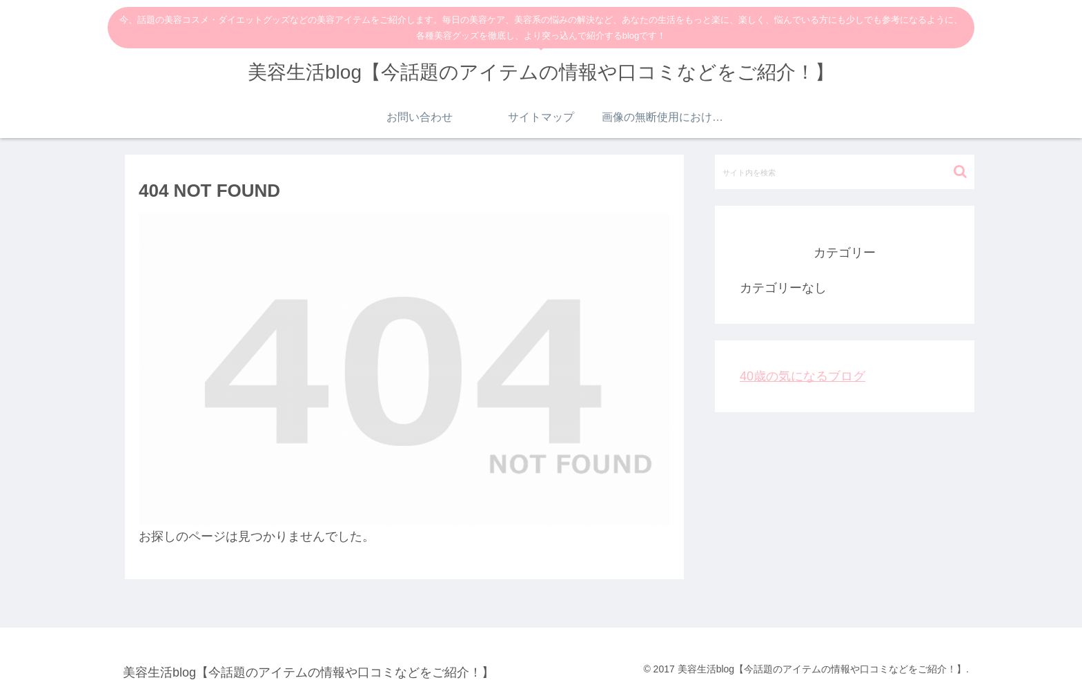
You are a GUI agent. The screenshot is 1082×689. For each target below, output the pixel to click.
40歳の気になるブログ (802, 376)
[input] (844, 172)
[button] (960, 171)
